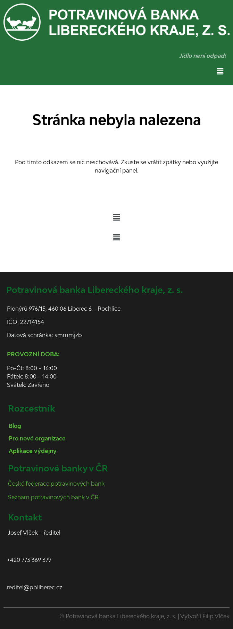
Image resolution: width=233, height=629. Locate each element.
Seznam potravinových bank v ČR (53, 497)
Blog (15, 425)
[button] (220, 71)
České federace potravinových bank (56, 483)
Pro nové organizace (37, 438)
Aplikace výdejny (33, 450)
